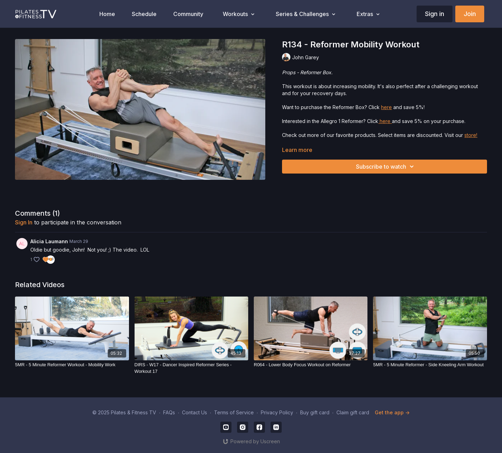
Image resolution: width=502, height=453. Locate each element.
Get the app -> (392, 412)
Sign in (434, 13)
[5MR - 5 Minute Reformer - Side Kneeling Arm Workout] (430, 364)
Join (470, 13)
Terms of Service (234, 412)
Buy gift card (314, 412)
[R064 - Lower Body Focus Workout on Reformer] (310, 364)
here (386, 107)
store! (470, 135)
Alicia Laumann (49, 241)
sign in (23, 222)
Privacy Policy (277, 412)
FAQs (169, 412)
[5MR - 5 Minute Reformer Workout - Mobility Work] (72, 364)
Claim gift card (352, 412)
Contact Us (194, 412)
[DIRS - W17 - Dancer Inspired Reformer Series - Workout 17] (191, 368)
